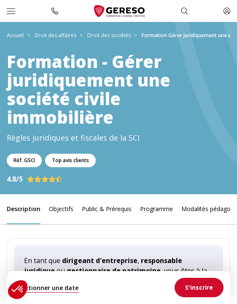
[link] (199, 287)
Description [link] (23, 209)
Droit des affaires (55, 35)
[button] (18, 290)
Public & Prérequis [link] (107, 209)
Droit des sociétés (109, 35)
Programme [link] (156, 209)
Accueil (15, 35)
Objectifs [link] (61, 209)
